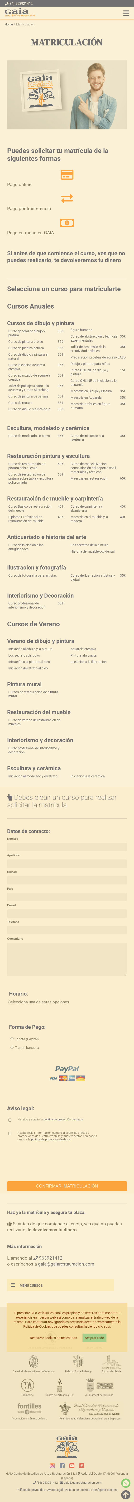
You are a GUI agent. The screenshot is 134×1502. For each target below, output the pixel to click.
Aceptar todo (94, 1338)
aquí (107, 1327)
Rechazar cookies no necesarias (53, 1338)
